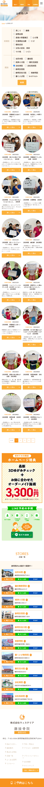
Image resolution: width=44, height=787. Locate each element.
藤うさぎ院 (19, 76)
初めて (15, 4)
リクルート (11, 763)
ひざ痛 (34, 38)
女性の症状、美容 (21, 48)
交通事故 (35, 4)
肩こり (17, 31)
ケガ (31, 41)
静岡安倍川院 (19, 73)
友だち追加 (23, 579)
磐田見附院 (32, 62)
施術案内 (10, 748)
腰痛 (26, 31)
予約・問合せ (29, 744)
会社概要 (27, 762)
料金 (29, 4)
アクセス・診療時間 (31, 748)
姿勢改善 (18, 34)
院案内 (22, 4)
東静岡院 (33, 73)
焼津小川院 (19, 62)
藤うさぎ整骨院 (22, 655)
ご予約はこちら (23, 782)
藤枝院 (29, 59)
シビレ (27, 52)
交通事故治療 (19, 41)
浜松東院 (18, 66)
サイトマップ (29, 766)
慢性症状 (18, 45)
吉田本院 (18, 59)
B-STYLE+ (32, 76)
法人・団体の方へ (30, 770)
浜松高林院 (30, 66)
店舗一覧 (10, 756)
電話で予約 (9, 579)
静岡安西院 (19, 69)
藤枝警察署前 (21, 586)
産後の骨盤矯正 (20, 38)
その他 (17, 52)
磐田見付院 (20, 669)
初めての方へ (11, 744)
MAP (36, 579)
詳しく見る (11, 127)
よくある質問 (11, 760)
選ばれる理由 (11, 752)
